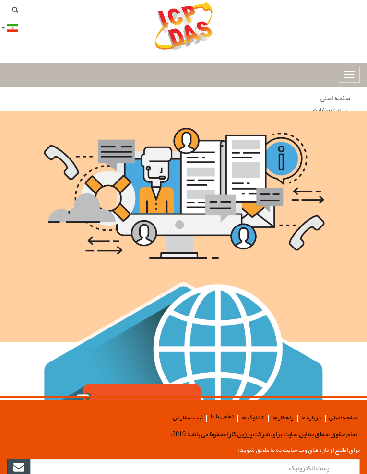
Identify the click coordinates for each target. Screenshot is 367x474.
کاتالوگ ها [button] (253, 417)
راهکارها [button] (283, 417)
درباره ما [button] (311, 417)
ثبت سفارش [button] (188, 417)
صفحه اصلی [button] (343, 417)
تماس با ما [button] (222, 416)
